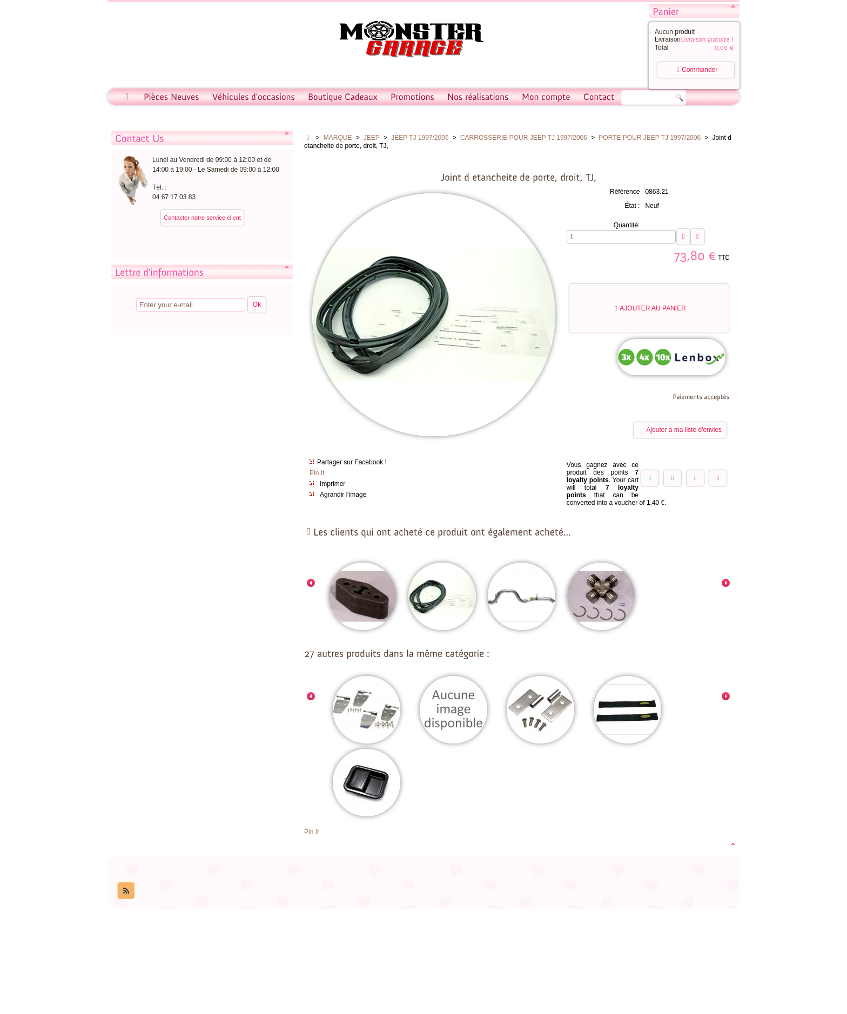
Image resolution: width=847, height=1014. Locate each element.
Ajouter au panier (650, 308)
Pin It (317, 473)
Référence (625, 191)
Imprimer (332, 484)
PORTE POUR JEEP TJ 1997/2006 (650, 137)
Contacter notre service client (202, 217)
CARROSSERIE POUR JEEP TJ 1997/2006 (523, 137)
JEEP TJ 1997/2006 (419, 137)
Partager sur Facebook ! (352, 462)
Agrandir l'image (343, 494)
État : (632, 205)
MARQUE (338, 137)
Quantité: (627, 225)
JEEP (372, 137)
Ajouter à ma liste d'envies (681, 431)
